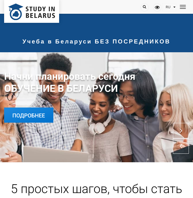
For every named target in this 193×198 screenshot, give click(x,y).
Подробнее (28, 115)
